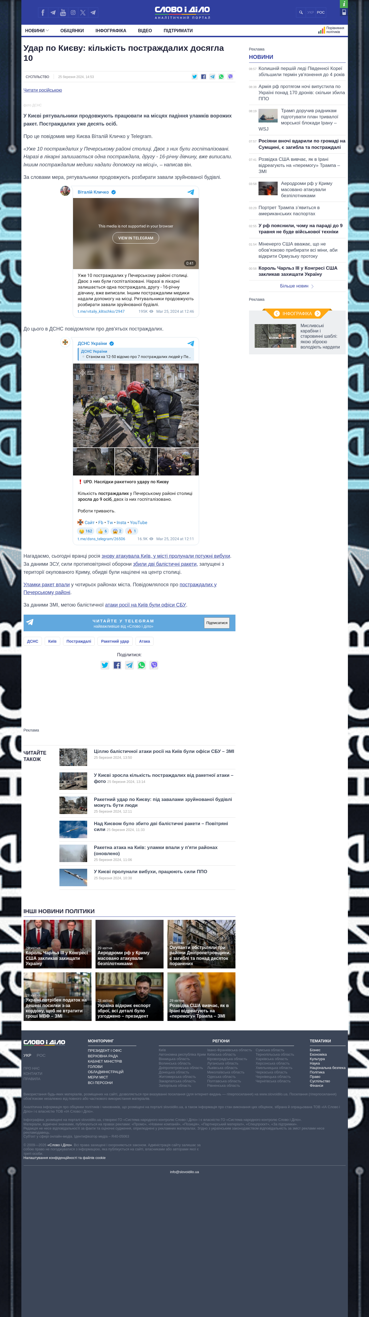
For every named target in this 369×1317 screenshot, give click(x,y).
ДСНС (32, 779)
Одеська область (221, 1214)
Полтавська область (224, 1219)
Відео (145, 30)
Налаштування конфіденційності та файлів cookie (65, 1295)
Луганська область (222, 1201)
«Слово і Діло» (59, 1283)
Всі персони (100, 1220)
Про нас (32, 1206)
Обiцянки (72, 30)
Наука (315, 1201)
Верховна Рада (103, 1193)
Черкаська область (272, 1210)
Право (315, 1214)
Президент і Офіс (105, 1188)
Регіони (221, 1178)
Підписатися (216, 760)
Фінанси (316, 1223)
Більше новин (296, 286)
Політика (317, 1210)
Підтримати (178, 30)
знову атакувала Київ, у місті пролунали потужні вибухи (166, 694)
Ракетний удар (115, 779)
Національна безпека (328, 1205)
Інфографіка (111, 30)
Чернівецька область (273, 1214)
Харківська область (272, 1197)
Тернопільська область (275, 1192)
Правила (32, 1217)
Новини (37, 30)
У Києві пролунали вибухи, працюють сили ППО (155, 1012)
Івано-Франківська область (229, 1188)
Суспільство (37, 77)
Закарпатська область (177, 1219)
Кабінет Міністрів (105, 1199)
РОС (321, 12)
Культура (317, 1197)
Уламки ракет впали (47, 722)
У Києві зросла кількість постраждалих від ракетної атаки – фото (163, 916)
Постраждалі (79, 779)
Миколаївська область (225, 1210)
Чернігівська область (273, 1219)
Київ (52, 779)
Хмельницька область (274, 1205)
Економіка (318, 1192)
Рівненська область (223, 1223)
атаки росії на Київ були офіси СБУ (145, 742)
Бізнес (315, 1188)
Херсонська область (273, 1201)
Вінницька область (174, 1197)
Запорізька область (175, 1223)
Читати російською (43, 90)
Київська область (221, 1192)
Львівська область (222, 1205)
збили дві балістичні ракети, (165, 702)
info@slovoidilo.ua (184, 1310)
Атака (144, 779)
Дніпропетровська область (181, 1205)
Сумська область (270, 1188)
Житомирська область (177, 1214)
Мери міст (98, 1215)
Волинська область (175, 1201)
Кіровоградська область (227, 1197)
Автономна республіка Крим (182, 1192)
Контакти (33, 1211)
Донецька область (174, 1210)
